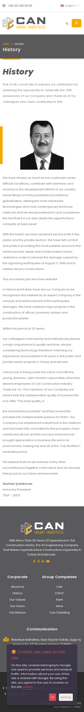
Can (59, 587)
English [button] (68, 6)
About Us (17, 587)
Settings (65, 697)
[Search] (67, 23)
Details (28, 687)
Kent (59, 599)
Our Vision (17, 606)
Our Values (17, 599)
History (17, 593)
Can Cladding (60, 612)
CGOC (59, 593)
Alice (59, 606)
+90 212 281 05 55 (17, 6)
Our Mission (17, 612)
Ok (52, 697)
